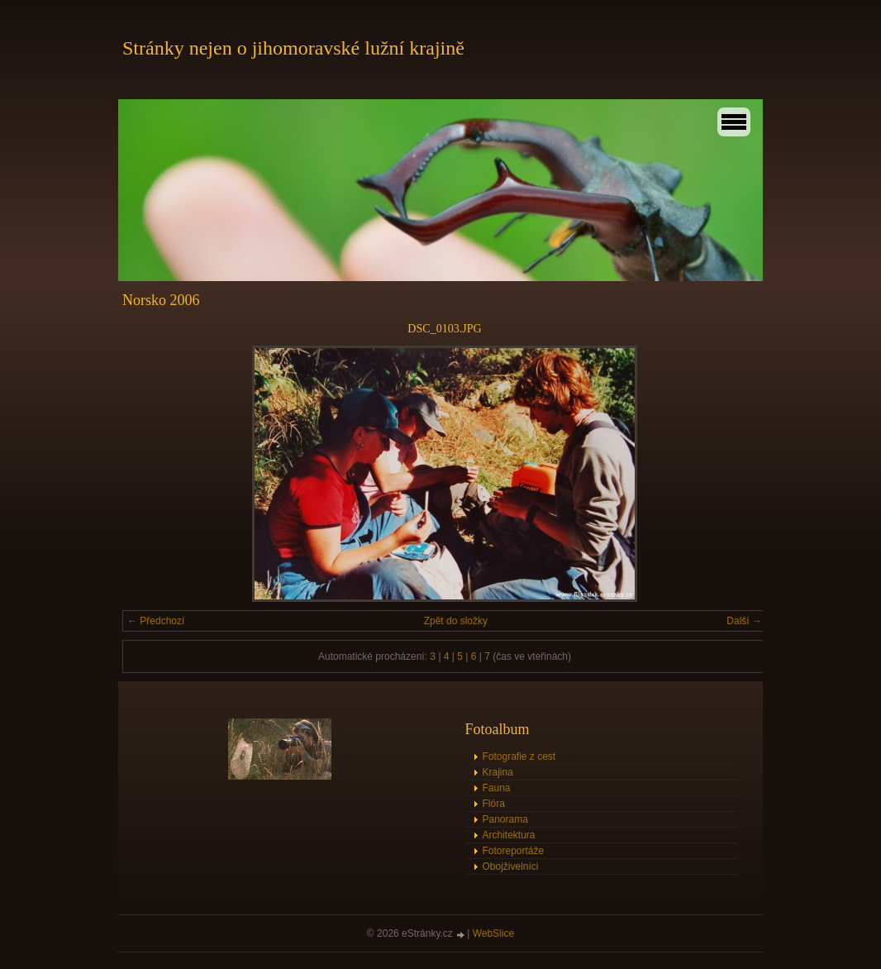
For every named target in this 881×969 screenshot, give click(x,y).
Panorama (505, 819)
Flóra (494, 803)
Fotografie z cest (519, 756)
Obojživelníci (511, 866)
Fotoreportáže (514, 851)
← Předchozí (155, 621)
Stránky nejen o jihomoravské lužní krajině (293, 48)
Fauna (497, 788)
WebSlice (493, 933)
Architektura (509, 835)
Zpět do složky (456, 621)
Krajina (498, 772)
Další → (744, 621)
